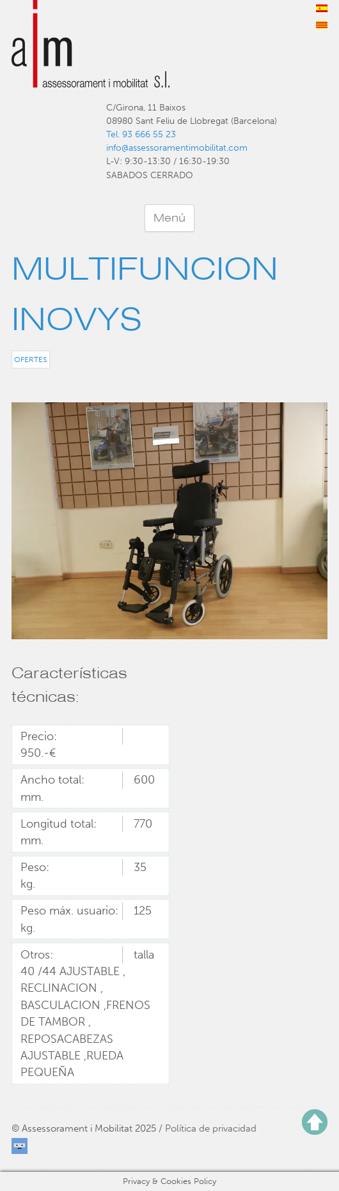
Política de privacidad (210, 1128)
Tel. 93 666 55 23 (141, 134)
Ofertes (30, 359)
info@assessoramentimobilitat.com (177, 147)
